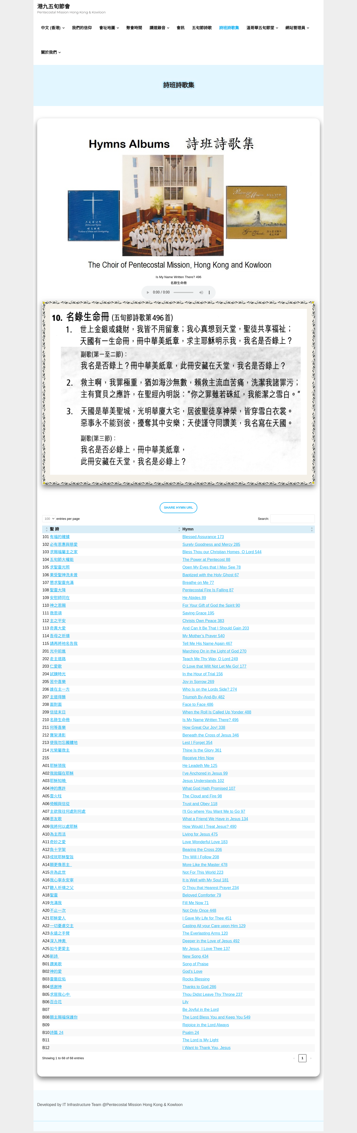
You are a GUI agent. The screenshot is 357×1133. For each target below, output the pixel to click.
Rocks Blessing (195, 981)
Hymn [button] (187, 531)
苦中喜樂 (58, 683)
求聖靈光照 (60, 569)
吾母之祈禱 (60, 637)
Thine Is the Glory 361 (201, 752)
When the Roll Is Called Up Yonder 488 (216, 714)
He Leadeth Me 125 (199, 767)
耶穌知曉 (58, 783)
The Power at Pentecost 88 (206, 561)
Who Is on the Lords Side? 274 (209, 691)
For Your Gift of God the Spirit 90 (211, 607)
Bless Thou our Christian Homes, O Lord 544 (222, 554)
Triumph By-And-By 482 (203, 699)
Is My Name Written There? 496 (210, 721)
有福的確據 (60, 538)
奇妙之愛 (58, 844)
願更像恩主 (61, 866)
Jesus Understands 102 (203, 783)
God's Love (192, 973)
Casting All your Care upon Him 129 (213, 927)
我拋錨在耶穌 (62, 775)
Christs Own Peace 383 (203, 622)
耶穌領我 (58, 767)
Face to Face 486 (197, 706)
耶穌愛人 (58, 920)
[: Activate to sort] (46, 531)
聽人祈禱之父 (62, 889)
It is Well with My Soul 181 (205, 882)
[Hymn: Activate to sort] (248, 531)
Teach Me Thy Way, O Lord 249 (210, 661)
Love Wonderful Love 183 (205, 844)
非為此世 (58, 874)
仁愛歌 (56, 668)
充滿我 (56, 904)
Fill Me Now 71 (195, 904)
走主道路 (58, 661)
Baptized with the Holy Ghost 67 (210, 577)
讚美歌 (56, 966)
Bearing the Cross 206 (202, 851)
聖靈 (54, 897)
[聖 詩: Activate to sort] (116, 531)
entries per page (68, 520)
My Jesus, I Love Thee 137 (206, 950)
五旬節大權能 (62, 561)
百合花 (56, 1004)
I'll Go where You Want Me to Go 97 (213, 813)
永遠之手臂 (60, 935)
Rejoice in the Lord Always (205, 1027)
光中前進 (58, 653)
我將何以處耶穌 (64, 828)
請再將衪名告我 (64, 645)
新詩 (54, 958)
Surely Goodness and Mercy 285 (211, 546)
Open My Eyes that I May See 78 (211, 569)
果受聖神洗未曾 (64, 577)
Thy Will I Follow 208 (200, 859)
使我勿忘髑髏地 (64, 744)
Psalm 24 (190, 1034)
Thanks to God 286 (199, 988)
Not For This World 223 (202, 874)
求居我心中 (60, 996)
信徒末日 (58, 714)
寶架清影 (58, 737)
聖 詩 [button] (54, 531)
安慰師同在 (60, 599)
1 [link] (302, 1060)
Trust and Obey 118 (199, 805)
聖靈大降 (58, 592)
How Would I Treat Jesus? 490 (209, 828)
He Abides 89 (194, 599)
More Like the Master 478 (204, 866)
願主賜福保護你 (64, 1019)
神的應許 (58, 790)
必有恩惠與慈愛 (64, 546)
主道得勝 (58, 699)
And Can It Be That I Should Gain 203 (215, 630)
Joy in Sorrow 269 (198, 683)
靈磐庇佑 (58, 981)
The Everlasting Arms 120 (205, 935)
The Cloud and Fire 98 (202, 798)
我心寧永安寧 (62, 882)
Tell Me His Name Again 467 (207, 645)
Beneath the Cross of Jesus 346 (210, 737)
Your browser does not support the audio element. (178, 294)
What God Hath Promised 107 (208, 790)
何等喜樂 (58, 729)
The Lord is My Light (200, 1042)
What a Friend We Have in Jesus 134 (215, 821)
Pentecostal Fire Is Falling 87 (208, 592)
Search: (263, 520)
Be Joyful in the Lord (200, 1011)
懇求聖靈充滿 (62, 584)
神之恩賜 (58, 607)
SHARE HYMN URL (178, 509)
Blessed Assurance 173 (203, 538)
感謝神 (56, 988)
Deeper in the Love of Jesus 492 (210, 943)
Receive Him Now (198, 760)
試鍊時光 (58, 676)
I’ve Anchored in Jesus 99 (205, 775)
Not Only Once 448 (199, 912)
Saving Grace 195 (198, 615)
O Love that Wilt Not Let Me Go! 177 (214, 668)
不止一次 (58, 912)
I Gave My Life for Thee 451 (207, 920)
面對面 (56, 706)
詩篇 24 (56, 1034)
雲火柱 (56, 798)
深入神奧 (58, 943)
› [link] (310, 1060)
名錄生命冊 (60, 721)
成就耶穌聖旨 (62, 859)
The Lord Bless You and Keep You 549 (216, 1019)
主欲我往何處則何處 (68, 813)
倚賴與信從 (60, 805)
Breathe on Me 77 (198, 584)
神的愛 (56, 973)
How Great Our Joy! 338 (203, 729)
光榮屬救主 (60, 752)
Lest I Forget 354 (197, 744)
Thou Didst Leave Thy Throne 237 (212, 996)
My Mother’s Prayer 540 (203, 637)
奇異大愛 (58, 630)
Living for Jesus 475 (200, 836)
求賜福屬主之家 (64, 554)
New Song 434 (195, 958)
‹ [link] (294, 1060)
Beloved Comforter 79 (201, 897)
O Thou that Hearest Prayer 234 (210, 889)
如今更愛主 (60, 950)
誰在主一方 (60, 691)
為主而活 (58, 836)
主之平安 (58, 622)
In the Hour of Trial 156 (202, 676)
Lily (185, 1004)
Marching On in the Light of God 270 (214, 653)
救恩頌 (56, 615)
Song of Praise (195, 966)
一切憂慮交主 (62, 927)
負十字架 (58, 851)
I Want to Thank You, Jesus (206, 1049)
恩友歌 (56, 821)
